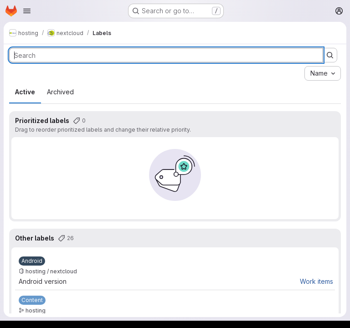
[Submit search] (330, 55)
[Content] (32, 300)
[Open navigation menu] (27, 11)
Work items (316, 281)
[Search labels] (166, 55)
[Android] (32, 261)
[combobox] (322, 73)
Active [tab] (25, 92)
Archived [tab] (60, 92)
